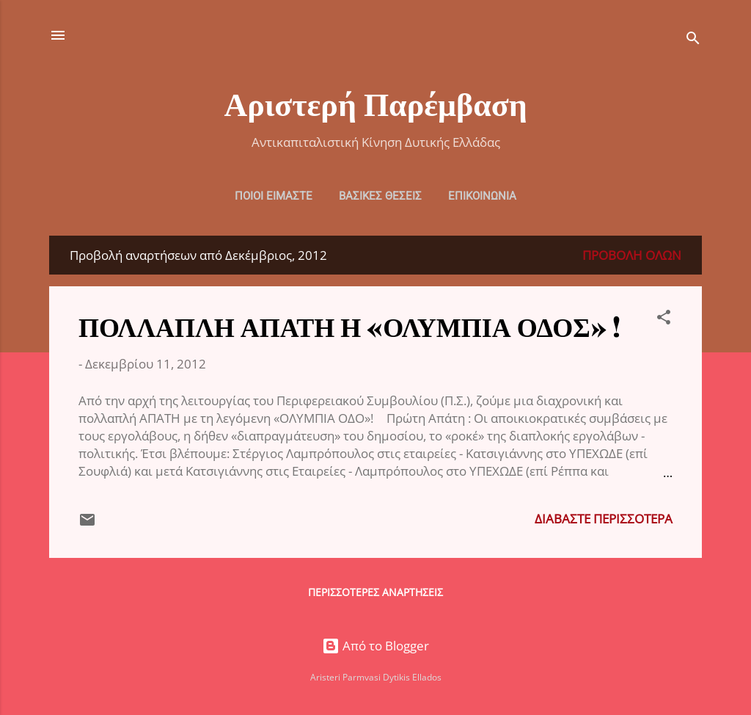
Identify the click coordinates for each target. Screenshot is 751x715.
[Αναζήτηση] (693, 40)
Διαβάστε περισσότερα (604, 518)
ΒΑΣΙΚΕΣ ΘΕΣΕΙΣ (380, 196)
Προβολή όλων (631, 255)
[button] (664, 319)
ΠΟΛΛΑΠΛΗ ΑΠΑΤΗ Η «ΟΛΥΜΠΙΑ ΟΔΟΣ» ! (349, 326)
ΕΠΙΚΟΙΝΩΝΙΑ (482, 196)
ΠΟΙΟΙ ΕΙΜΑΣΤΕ (273, 196)
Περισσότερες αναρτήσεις (375, 592)
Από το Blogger (375, 645)
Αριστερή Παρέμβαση (375, 102)
